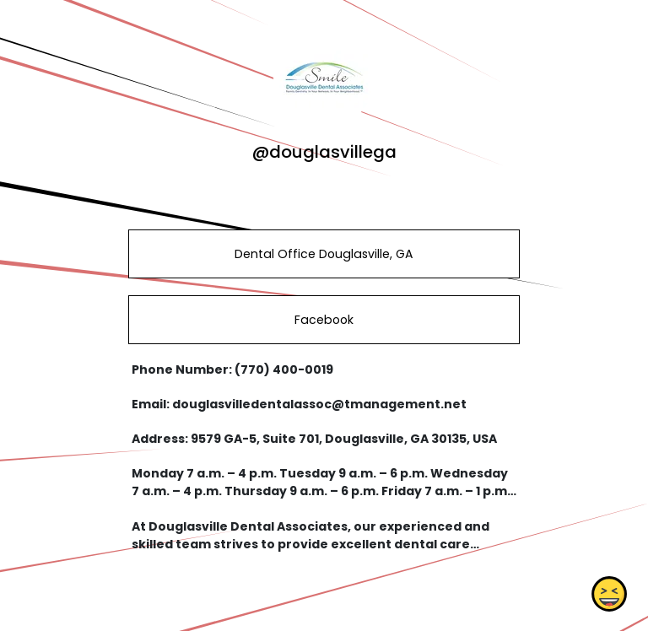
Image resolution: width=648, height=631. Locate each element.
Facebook (324, 319)
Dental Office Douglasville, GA (324, 253)
